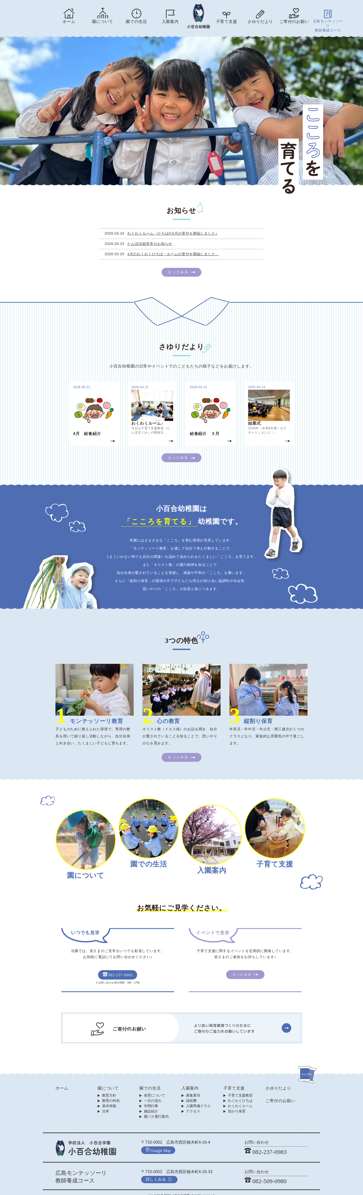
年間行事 (151, 1099)
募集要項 (193, 1089)
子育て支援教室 (240, 1089)
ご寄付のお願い (294, 21)
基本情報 (109, 1099)
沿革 (105, 1105)
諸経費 (191, 1094)
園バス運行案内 (156, 1110)
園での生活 (136, 21)
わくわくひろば (240, 1094)
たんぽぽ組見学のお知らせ (152, 238)
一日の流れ (153, 1094)
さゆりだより (260, 21)
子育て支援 (226, 21)
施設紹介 (151, 1105)
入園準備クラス (198, 1099)
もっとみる (178, 266)
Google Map (158, 1143)
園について (102, 21)
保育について (154, 1089)
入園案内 (170, 21)
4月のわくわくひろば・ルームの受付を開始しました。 (176, 248)
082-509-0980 (266, 1174)
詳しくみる (159, 1172)
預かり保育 (237, 1105)
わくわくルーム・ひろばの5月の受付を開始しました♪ (175, 228)
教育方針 (109, 1089)
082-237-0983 (118, 968)
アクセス (193, 1105)
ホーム (69, 21)
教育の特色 (111, 1094)
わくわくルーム (240, 1099)
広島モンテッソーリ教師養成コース (328, 23)
